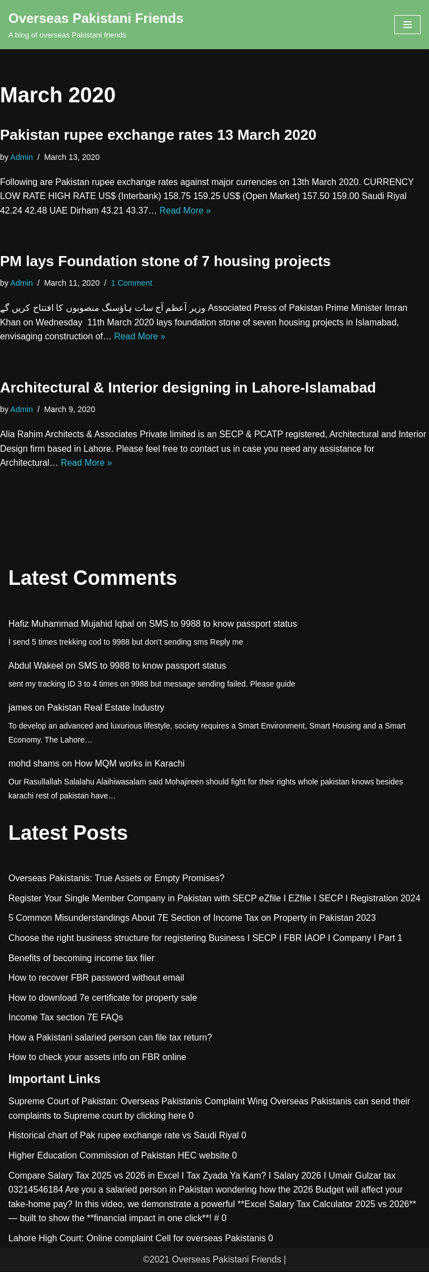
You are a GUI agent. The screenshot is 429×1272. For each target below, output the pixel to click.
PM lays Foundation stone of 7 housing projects (165, 261)
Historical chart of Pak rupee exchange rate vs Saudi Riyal (123, 1136)
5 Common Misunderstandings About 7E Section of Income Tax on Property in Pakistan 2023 (192, 919)
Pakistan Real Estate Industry (105, 708)
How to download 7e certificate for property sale (102, 999)
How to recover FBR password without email (96, 978)
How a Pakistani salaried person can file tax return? (110, 1038)
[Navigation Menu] (407, 24)
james (20, 708)
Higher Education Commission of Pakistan (91, 1156)
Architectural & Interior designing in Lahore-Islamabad (188, 388)
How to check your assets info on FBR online (97, 1058)
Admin (21, 157)
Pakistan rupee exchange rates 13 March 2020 (158, 134)
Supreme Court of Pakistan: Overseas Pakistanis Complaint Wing (138, 1102)
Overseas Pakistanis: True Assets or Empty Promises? (116, 879)
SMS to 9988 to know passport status (223, 625)
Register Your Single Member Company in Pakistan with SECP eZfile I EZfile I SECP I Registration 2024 (214, 899)
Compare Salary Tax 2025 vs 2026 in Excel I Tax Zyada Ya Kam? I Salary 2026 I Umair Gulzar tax (201, 1176)
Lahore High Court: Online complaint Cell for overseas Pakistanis (137, 1239)
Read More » (186, 210)
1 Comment (131, 283)
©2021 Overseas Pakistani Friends (212, 1260)
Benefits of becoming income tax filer (81, 958)
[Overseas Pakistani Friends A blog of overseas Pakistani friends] (96, 24)
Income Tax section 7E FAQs (65, 1018)
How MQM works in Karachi (129, 764)
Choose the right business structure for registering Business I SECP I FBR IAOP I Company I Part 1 (205, 939)
